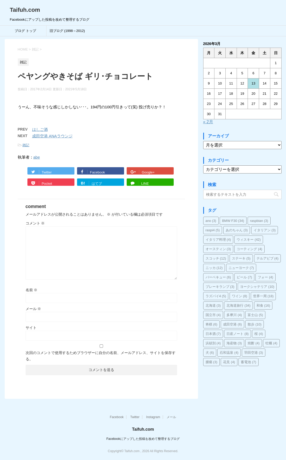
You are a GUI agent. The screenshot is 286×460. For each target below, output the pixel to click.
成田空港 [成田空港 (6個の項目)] (232, 324)
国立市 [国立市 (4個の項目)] (213, 315)
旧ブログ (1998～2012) (67, 31)
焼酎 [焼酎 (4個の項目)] (254, 343)
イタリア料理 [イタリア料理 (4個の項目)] (218, 240)
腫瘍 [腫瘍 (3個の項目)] (212, 362)
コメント (35, 223)
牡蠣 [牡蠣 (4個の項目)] (271, 343)
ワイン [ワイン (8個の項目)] (239, 296)
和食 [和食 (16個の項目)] (263, 305)
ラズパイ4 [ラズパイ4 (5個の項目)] (216, 296)
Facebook (117, 417)
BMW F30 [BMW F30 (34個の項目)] (233, 221)
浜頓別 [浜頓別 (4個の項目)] (213, 343)
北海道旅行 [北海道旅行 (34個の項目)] (238, 305)
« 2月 (208, 122)
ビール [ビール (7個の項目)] (244, 277)
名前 (32, 290)
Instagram (153, 417)
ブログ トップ (25, 31)
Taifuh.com (25, 10)
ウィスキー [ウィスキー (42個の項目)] (249, 240)
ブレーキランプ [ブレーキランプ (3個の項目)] (220, 287)
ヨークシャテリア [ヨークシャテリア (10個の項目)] (257, 287)
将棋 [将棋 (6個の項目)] (212, 324)
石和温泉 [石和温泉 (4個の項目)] (229, 353)
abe (36, 157)
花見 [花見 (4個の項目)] (229, 362)
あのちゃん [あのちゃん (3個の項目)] (237, 230)
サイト (31, 328)
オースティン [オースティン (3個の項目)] (218, 249)
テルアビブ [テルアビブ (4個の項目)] (267, 258)
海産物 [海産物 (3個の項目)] (234, 343)
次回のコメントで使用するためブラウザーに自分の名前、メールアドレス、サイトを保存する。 (101, 356)
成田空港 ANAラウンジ (52, 136)
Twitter (134, 417)
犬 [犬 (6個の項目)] (210, 353)
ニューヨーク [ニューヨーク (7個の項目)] (241, 268)
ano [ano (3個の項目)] (211, 221)
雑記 (25, 145)
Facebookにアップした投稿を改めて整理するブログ (143, 439)
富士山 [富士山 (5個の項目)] (255, 315)
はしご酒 (40, 129)
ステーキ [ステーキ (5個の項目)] (241, 258)
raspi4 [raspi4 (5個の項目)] (213, 230)
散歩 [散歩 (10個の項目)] (254, 324)
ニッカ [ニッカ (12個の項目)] (214, 268)
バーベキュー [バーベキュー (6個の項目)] (218, 277)
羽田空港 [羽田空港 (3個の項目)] (253, 353)
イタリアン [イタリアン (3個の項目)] (265, 230)
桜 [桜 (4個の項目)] (258, 334)
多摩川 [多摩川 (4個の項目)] (234, 315)
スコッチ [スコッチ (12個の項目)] (216, 258)
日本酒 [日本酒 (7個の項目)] (213, 334)
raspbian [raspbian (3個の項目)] (259, 221)
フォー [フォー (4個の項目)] (265, 277)
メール (33, 309)
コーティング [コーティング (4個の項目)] (249, 249)
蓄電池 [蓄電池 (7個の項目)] (248, 362)
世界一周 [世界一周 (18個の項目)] (263, 296)
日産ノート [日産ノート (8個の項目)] (237, 334)
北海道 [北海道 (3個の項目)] (213, 305)
